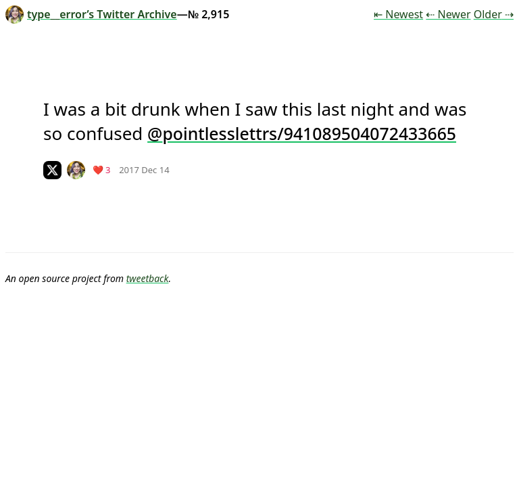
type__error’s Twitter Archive (91, 14)
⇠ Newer (448, 14)
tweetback (147, 278)
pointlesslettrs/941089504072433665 (309, 133)
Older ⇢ (494, 14)
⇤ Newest (398, 14)
